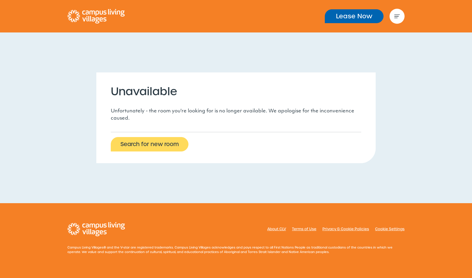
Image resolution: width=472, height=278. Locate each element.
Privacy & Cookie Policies (345, 229)
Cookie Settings (390, 229)
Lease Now (354, 16)
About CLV (276, 229)
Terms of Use (304, 229)
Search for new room (149, 144)
